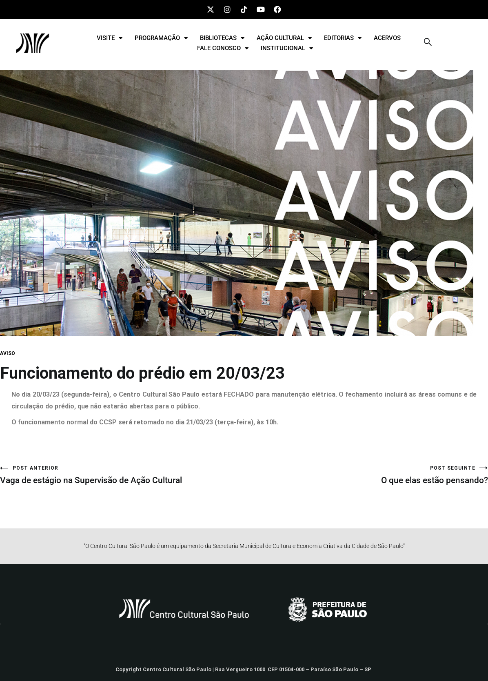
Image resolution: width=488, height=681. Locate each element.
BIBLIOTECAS (222, 38)
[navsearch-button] (428, 43)
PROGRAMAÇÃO (161, 38)
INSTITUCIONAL (287, 48)
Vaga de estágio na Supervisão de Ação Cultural (122, 475)
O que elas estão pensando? (366, 475)
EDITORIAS (343, 38)
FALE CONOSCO (222, 48)
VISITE (109, 38)
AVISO (7, 353)
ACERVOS (387, 38)
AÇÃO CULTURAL (284, 38)
